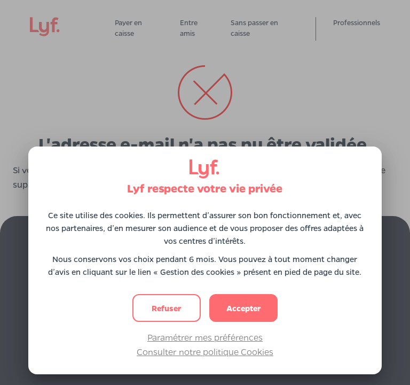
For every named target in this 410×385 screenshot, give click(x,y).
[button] (243, 308)
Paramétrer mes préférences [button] (205, 337)
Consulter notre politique (205, 351)
